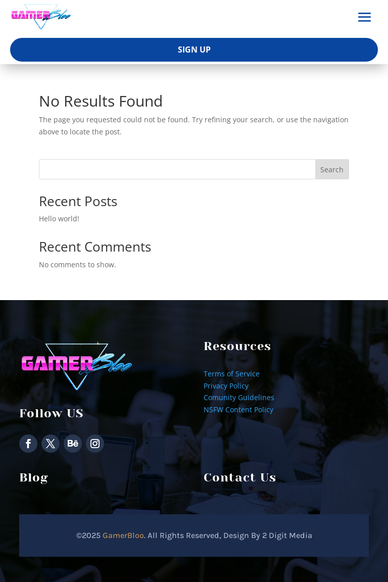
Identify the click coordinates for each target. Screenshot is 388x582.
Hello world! (59, 218)
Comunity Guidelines (239, 397)
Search (332, 169)
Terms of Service (232, 373)
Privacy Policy (226, 386)
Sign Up (194, 49)
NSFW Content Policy (238, 409)
